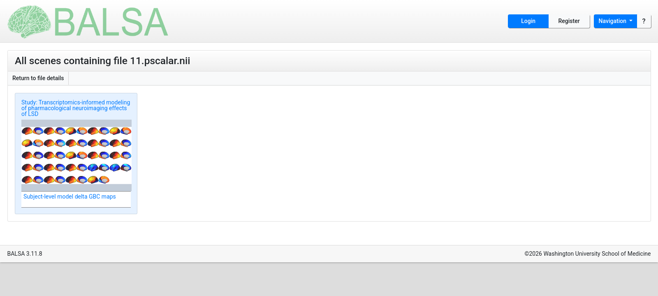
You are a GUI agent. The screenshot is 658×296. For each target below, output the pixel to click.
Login (528, 21)
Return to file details (38, 78)
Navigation (613, 21)
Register (569, 21)
